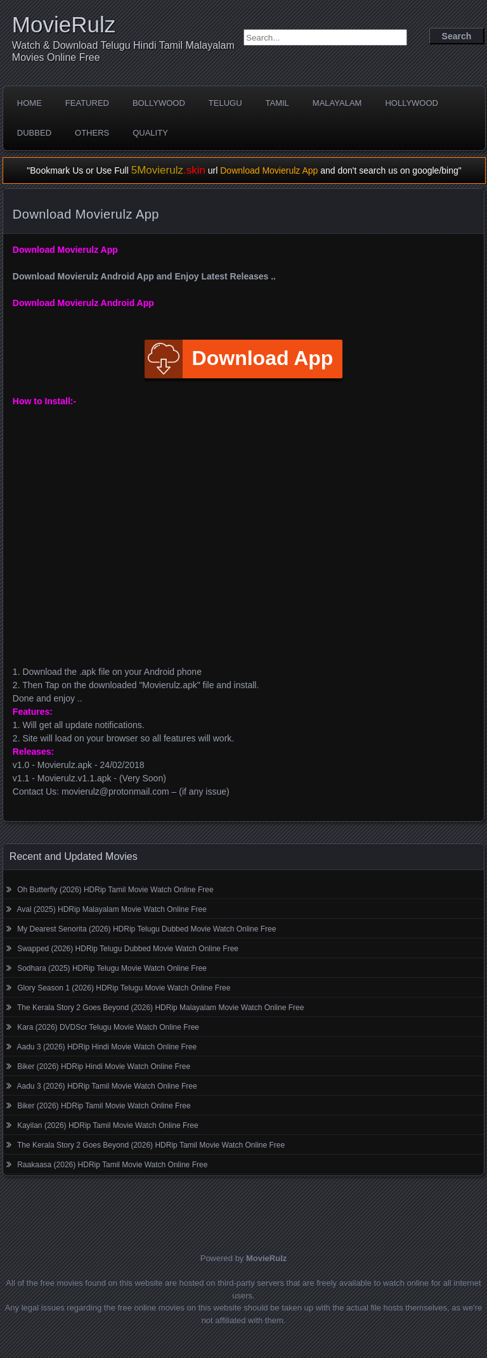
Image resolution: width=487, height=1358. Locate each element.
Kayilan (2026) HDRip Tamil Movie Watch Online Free (107, 1125)
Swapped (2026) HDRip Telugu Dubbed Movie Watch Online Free (127, 948)
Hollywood (411, 103)
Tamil (277, 103)
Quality (150, 133)
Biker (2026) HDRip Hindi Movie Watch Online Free (103, 1066)
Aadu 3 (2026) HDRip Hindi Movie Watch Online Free (107, 1046)
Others (92, 133)
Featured (87, 103)
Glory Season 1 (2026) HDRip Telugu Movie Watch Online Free (123, 987)
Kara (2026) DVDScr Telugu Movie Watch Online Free (108, 1027)
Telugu (225, 103)
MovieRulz (63, 24)
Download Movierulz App (269, 170)
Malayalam (337, 103)
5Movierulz (168, 170)
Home (29, 103)
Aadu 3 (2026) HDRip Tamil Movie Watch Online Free (107, 1086)
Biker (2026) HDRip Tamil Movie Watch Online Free (103, 1105)
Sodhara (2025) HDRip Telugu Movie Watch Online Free (112, 968)
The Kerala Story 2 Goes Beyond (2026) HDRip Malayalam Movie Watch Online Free (160, 1007)
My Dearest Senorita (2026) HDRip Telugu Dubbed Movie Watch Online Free (146, 929)
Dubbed (34, 133)
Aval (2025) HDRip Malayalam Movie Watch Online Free (112, 909)
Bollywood (159, 103)
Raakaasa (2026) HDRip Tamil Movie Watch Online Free (112, 1164)
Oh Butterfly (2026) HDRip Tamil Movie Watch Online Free (115, 889)
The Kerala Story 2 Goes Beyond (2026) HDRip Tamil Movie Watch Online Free (151, 1145)
